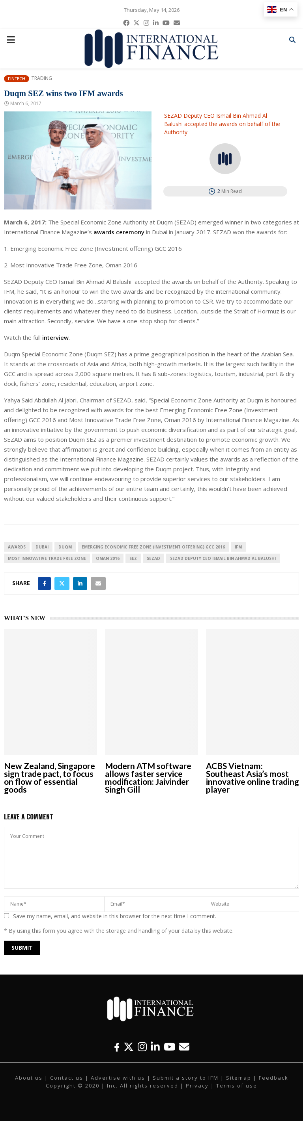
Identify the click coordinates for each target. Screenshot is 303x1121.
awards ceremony (119, 232)
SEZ (133, 558)
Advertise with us (118, 1077)
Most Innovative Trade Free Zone (47, 558)
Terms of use (236, 1085)
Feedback (273, 1077)
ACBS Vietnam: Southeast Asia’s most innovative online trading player (252, 777)
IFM (238, 547)
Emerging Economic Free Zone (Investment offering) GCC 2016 (153, 547)
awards (17, 547)
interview (55, 337)
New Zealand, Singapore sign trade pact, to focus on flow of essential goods (49, 777)
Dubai (42, 547)
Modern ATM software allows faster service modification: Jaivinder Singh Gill (148, 777)
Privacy (197, 1085)
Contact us (66, 1077)
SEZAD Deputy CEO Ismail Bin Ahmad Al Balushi (223, 558)
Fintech (16, 79)
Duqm (65, 547)
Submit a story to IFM (186, 1077)
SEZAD (153, 558)
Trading (41, 78)
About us (29, 1077)
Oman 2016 (108, 558)
